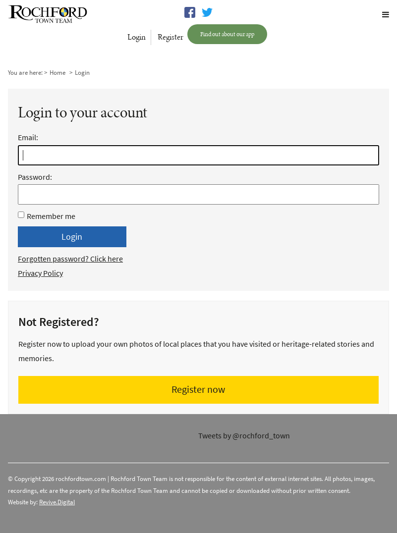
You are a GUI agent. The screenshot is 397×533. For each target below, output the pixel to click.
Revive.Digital (57, 502)
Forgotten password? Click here (70, 259)
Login (136, 37)
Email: (198, 138)
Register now (198, 389)
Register (170, 37)
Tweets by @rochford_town (244, 435)
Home (57, 72)
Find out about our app (227, 34)
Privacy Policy (40, 273)
